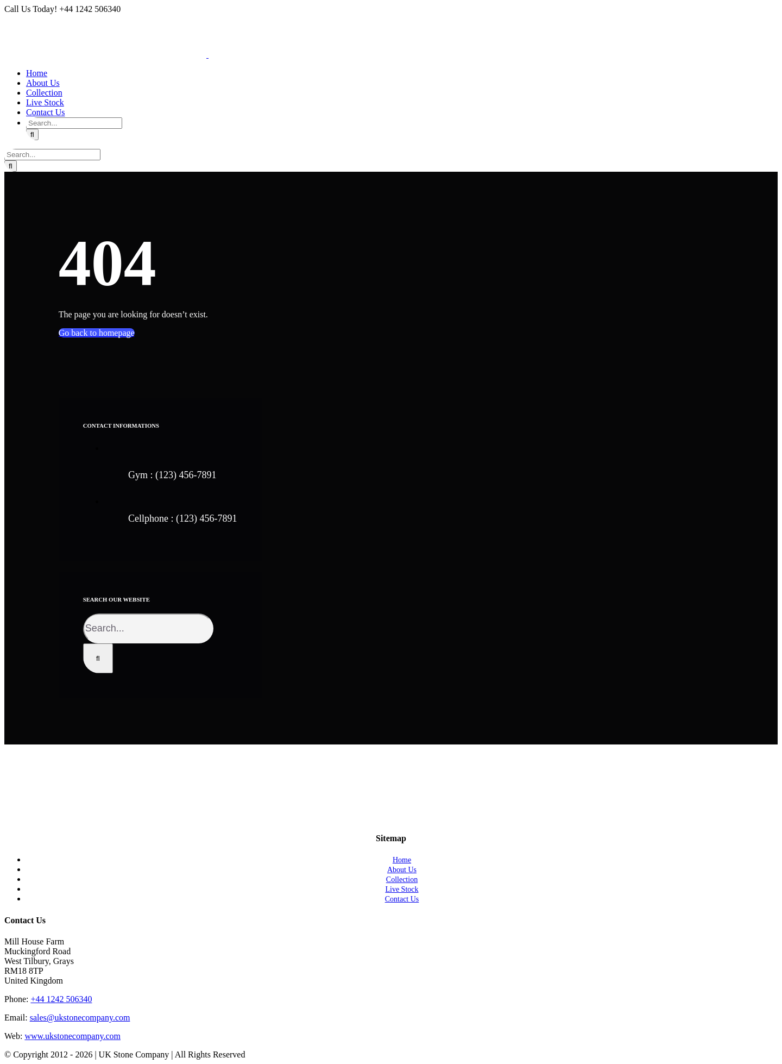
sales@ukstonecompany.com (80, 1017)
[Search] (32, 134)
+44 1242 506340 (61, 999)
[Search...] (74, 123)
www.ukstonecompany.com (72, 1036)
